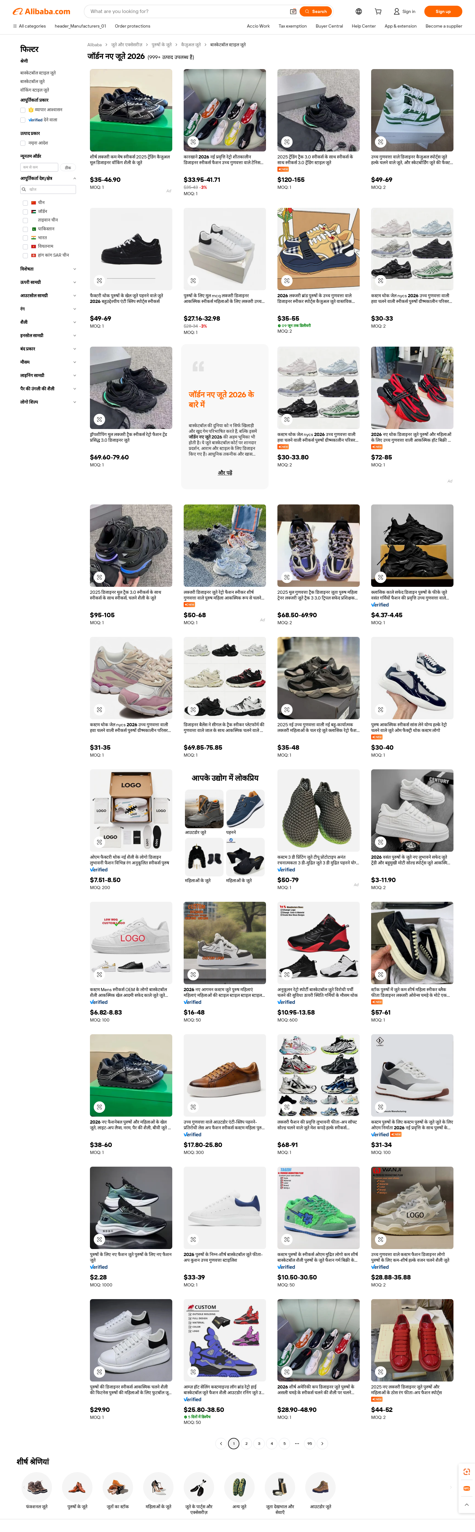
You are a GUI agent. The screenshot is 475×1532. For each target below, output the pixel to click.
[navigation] (48, 745)
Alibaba (94, 44)
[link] (467, 1472)
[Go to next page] (322, 1443)
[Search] (316, 11)
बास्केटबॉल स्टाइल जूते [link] (228, 44)
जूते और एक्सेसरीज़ (126, 44)
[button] (293, 11)
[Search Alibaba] (187, 11)
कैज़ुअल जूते (191, 44)
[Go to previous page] (221, 1443)
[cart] (379, 12)
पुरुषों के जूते (162, 44)
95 (309, 1443)
